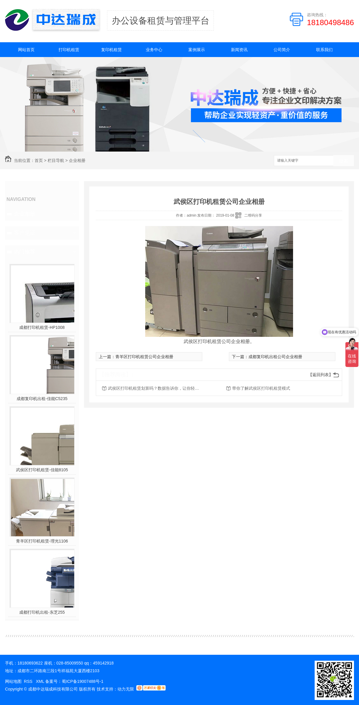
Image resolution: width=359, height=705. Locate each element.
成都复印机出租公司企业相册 (275, 356)
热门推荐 (24, 252)
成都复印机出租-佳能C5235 (42, 398)
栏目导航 (56, 160)
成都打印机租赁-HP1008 (41, 327)
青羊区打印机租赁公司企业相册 (144, 356)
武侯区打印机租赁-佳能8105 (42, 469)
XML (40, 681)
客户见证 (24, 233)
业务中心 (154, 49)
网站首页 (26, 49)
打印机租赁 (69, 49)
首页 (39, 160)
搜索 (343, 160)
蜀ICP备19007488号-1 (82, 681)
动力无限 (125, 689)
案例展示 (196, 49)
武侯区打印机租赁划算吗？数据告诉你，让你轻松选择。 (155, 388)
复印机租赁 (111, 49)
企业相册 (77, 160)
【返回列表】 (320, 374)
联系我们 (324, 49)
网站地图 (13, 681)
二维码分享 (253, 215)
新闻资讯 (239, 49)
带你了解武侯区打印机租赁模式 (261, 388)
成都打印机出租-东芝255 (42, 612)
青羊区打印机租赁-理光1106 (42, 541)
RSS (29, 681)
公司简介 (282, 49)
